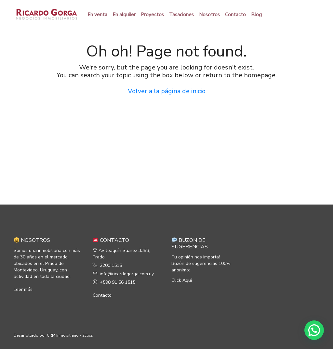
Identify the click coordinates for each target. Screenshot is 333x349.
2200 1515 (111, 265)
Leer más (23, 289)
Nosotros (209, 14)
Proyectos (152, 14)
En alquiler (124, 14)
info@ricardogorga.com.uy (127, 274)
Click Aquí (181, 280)
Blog (256, 14)
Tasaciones (181, 14)
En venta (97, 14)
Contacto (235, 14)
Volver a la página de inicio (167, 91)
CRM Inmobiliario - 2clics (70, 335)
